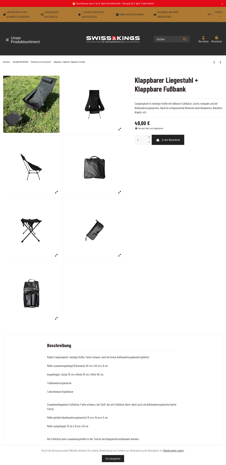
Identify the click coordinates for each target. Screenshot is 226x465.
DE (211, 14)
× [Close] (222, 3)
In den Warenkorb (168, 139)
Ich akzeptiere (113, 458)
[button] (25, 40)
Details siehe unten (173, 450)
